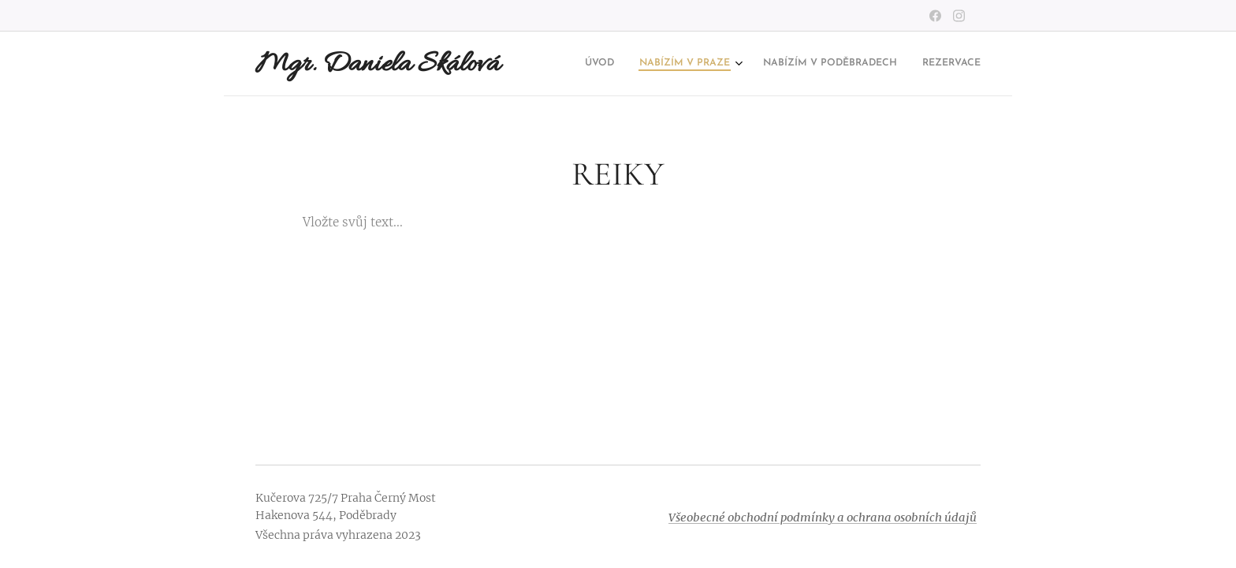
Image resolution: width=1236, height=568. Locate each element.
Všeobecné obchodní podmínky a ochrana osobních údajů (822, 517)
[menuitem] (901, 64)
